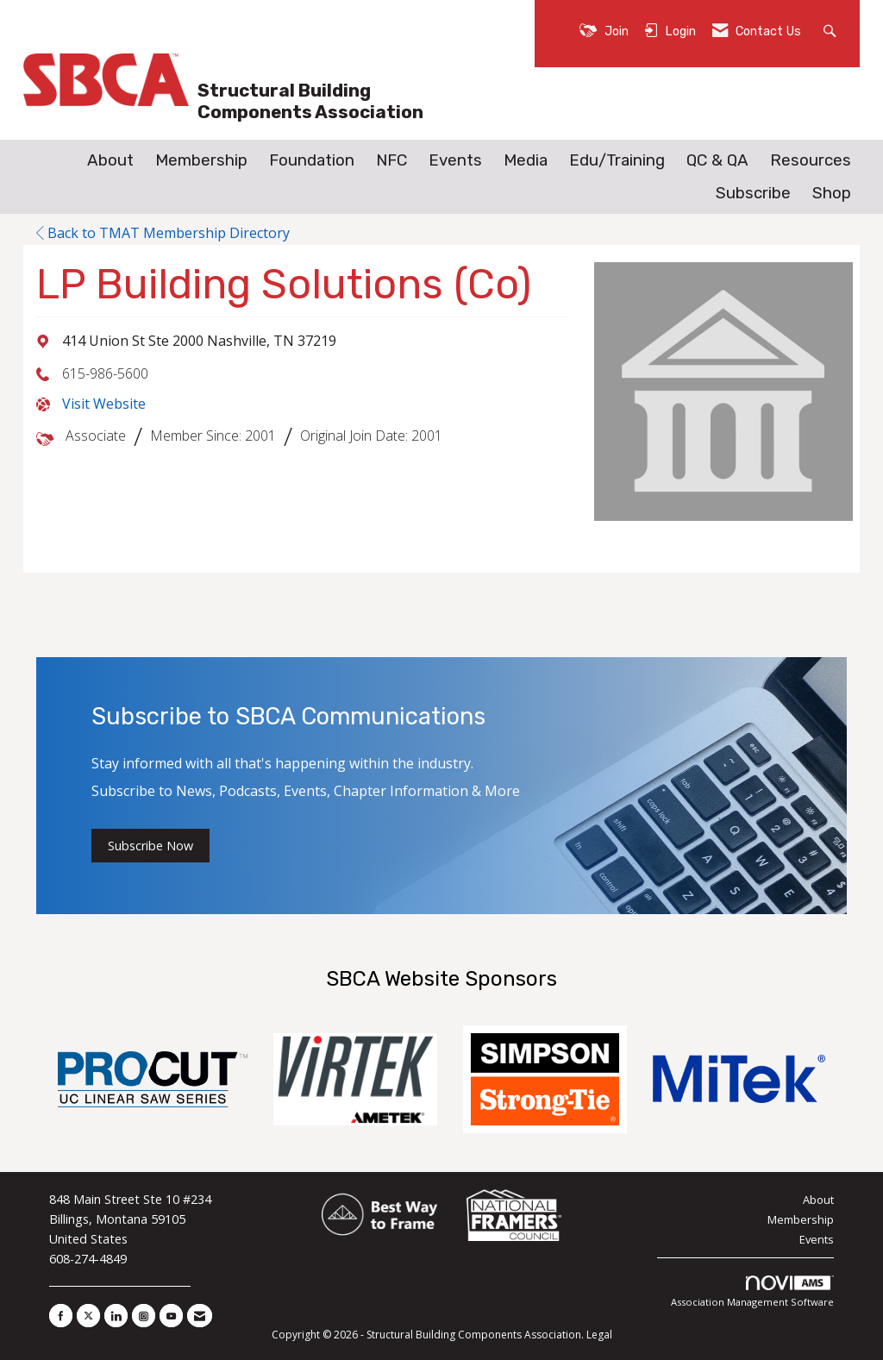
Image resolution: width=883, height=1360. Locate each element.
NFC (391, 160)
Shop (831, 193)
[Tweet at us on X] (88, 1315)
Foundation (311, 160)
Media (526, 160)
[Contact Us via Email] (199, 1315)
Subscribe (753, 193)
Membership (201, 160)
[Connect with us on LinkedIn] (116, 1315)
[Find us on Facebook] (60, 1315)
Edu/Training (617, 160)
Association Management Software (752, 1292)
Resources (810, 160)
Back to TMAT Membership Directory (163, 232)
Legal (599, 1334)
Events (455, 160)
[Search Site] (831, 29)
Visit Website (104, 403)
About (110, 160)
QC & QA (717, 160)
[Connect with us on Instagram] (143, 1315)
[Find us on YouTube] (171, 1315)
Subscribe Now (150, 845)
